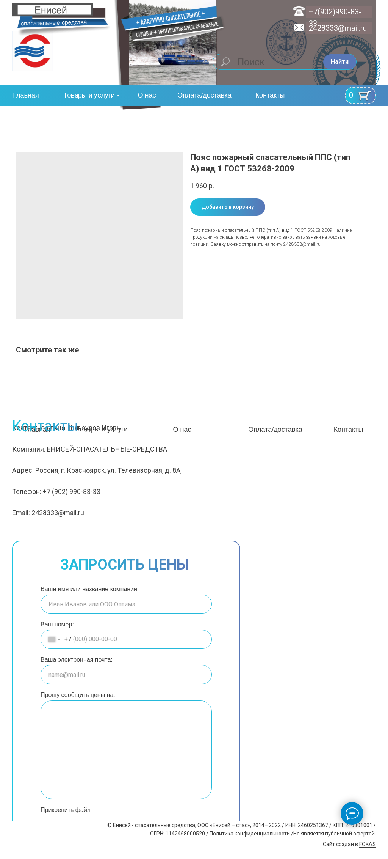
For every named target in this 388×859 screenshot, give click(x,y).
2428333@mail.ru (338, 28)
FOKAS (367, 844)
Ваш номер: (57, 624)
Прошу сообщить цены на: (78, 695)
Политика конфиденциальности (250, 834)
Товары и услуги (89, 95)
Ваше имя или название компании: (90, 589)
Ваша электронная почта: (77, 659)
